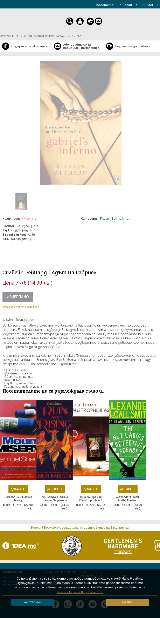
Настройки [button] (32, 602)
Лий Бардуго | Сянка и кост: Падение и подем (54, 498)
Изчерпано (18, 297)
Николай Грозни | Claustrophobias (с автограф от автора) (91, 498)
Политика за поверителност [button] (80, 592)
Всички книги (121, 218)
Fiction (104, 218)
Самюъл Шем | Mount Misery (18, 498)
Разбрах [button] (127, 602)
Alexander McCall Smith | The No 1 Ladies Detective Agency (127, 498)
